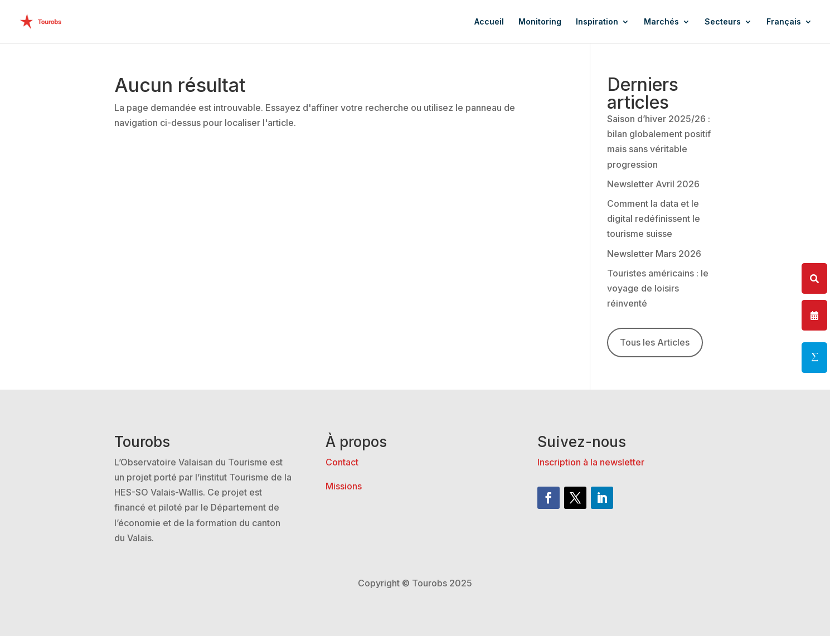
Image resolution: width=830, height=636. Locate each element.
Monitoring (539, 22)
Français (783, 22)
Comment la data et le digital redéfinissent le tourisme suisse (653, 218)
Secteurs (723, 22)
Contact (342, 462)
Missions (344, 486)
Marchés (661, 22)
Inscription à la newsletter (590, 462)
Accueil (489, 22)
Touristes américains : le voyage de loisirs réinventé (657, 288)
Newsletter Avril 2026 (653, 184)
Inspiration (597, 22)
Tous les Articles (655, 342)
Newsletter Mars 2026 (654, 253)
